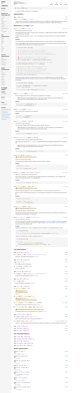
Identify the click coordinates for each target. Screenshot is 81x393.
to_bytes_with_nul (23, 137)
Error (44, 254)
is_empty (20, 109)
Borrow (20, 356)
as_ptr (19, 28)
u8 (30, 121)
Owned (19, 224)
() (41, 254)
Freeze (19, 336)
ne (16, 321)
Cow (33, 217)
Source (15, 4)
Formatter (29, 254)
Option (26, 296)
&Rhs (26, 321)
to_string (20, 19)
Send (18, 328)
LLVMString (20, 17)
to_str (19, 172)
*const (30, 28)
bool (30, 109)
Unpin (18, 341)
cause (17, 296)
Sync (18, 330)
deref (17, 266)
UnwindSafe (20, 345)
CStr (32, 25)
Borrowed (51, 221)
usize (31, 93)
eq (16, 316)
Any (20, 351)
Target (18, 262)
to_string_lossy (22, 217)
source (17, 302)
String (31, 19)
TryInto (23, 387)
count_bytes (21, 93)
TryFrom (23, 382)
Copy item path (26, 3)
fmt (16, 254)
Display (33, 186)
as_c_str (20, 206)
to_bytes (20, 121)
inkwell (15, 1)
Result (29, 172)
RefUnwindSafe (21, 339)
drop (17, 281)
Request (38, 307)
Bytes (28, 155)
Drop (18, 279)
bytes (19, 155)
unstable (62, 321)
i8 (32, 28)
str (33, 172)
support (18, 1)
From (20, 365)
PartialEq (19, 314)
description (19, 288)
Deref (23, 25)
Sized (23, 354)
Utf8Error (37, 172)
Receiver (23, 372)
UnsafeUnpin (20, 343)
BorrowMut (21, 360)
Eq (17, 326)
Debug (18, 252)
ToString (21, 377)
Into (22, 367)
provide (18, 307)
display (20, 186)
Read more (36, 256)
